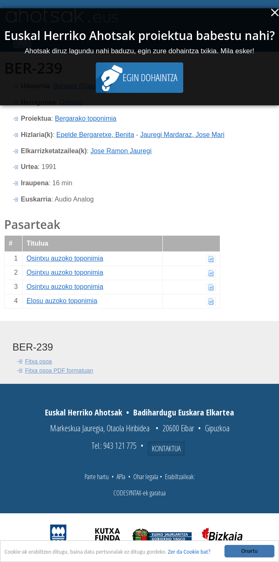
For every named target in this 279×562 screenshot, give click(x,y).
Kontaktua (166, 448)
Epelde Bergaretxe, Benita (95, 134)
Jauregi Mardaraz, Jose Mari (182, 134)
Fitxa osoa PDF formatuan (59, 370)
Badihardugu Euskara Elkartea (183, 412)
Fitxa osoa (38, 361)
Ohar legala (145, 476)
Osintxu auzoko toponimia (65, 258)
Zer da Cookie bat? (189, 552)
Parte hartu (97, 476)
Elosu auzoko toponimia (62, 300)
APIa (121, 476)
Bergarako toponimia (86, 118)
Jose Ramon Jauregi (121, 150)
